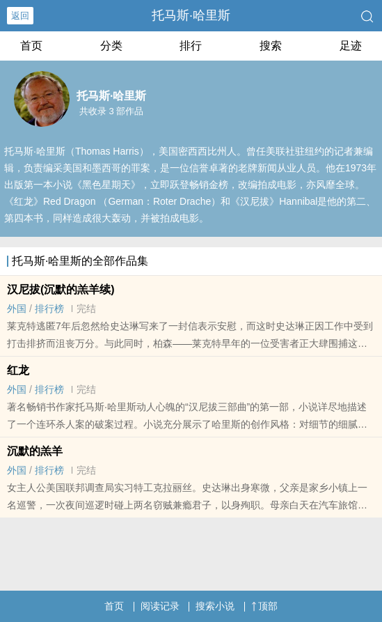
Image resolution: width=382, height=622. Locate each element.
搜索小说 (215, 606)
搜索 (271, 46)
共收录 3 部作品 (111, 111)
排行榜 (49, 308)
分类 (111, 46)
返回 (20, 15)
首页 (31, 46)
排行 (191, 46)
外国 (16, 308)
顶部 (264, 606)
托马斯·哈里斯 (191, 15)
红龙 (18, 370)
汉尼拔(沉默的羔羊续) (61, 289)
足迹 (351, 46)
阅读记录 (160, 606)
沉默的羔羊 (35, 451)
